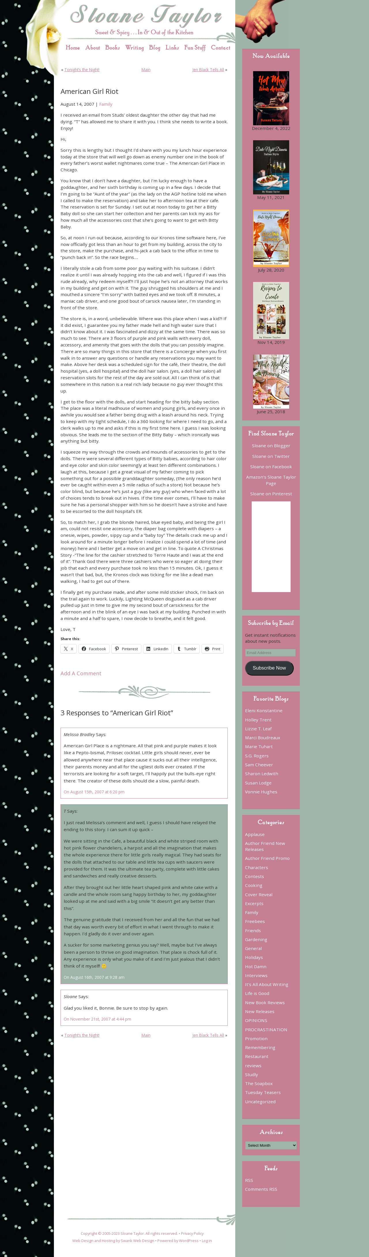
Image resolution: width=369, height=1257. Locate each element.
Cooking (253, 885)
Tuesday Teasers (263, 1092)
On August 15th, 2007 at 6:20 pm (94, 792)
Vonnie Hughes (261, 792)
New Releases (259, 1011)
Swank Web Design (137, 1240)
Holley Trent (258, 720)
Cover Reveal (258, 894)
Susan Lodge (258, 783)
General (253, 948)
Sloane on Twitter (271, 456)
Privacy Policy (192, 1233)
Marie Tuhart (259, 746)
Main (146, 69)
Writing (134, 47)
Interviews (256, 975)
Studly (251, 1074)
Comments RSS (261, 1189)
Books (112, 47)
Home (73, 47)
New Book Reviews (265, 1002)
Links (172, 47)
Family (105, 104)
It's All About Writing (266, 984)
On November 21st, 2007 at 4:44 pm (97, 1019)
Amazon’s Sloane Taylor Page (271, 480)
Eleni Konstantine (264, 710)
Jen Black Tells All (208, 69)
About (92, 47)
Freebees (255, 921)
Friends (253, 930)
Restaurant (256, 1056)
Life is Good (257, 993)
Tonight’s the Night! (81, 69)
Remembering (260, 1047)
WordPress (189, 1240)
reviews (253, 1065)
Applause (255, 834)
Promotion (256, 1038)
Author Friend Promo (267, 858)
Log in (207, 1240)
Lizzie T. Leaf (258, 728)
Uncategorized (260, 1101)
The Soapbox (259, 1083)
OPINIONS (256, 1020)
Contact (220, 47)
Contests (254, 876)
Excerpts (254, 903)
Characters (256, 867)
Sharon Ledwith (261, 773)
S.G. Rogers (257, 756)
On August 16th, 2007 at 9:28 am (94, 977)
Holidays (254, 957)
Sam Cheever (259, 764)
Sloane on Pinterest (271, 493)
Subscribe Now (269, 668)
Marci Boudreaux (262, 737)
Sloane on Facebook (271, 466)
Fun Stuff (195, 47)
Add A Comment (81, 673)
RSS (249, 1180)
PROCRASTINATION (266, 1029)
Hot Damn (255, 966)
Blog (154, 47)
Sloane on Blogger (271, 445)
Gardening (256, 939)
